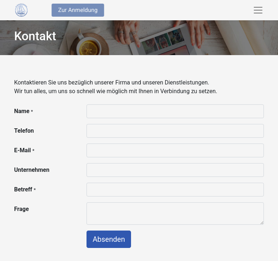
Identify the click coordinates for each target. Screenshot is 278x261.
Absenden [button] (109, 239)
